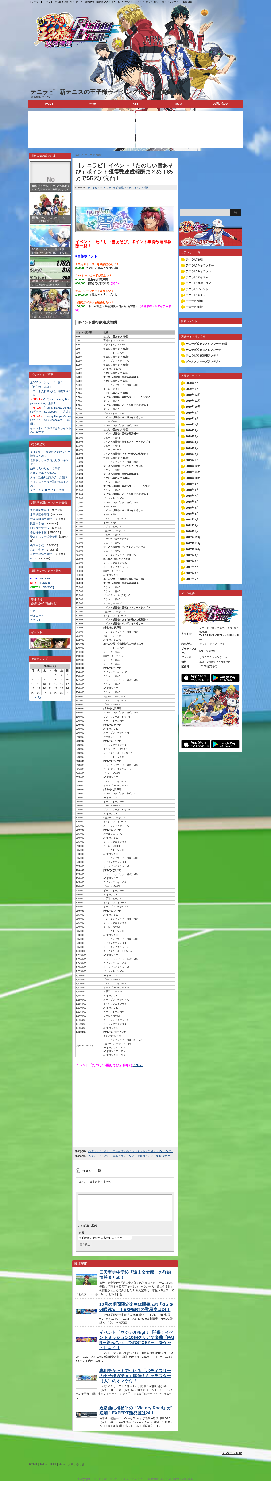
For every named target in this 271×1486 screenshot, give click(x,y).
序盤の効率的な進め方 (44, 473)
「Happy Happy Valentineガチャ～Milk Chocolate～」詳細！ (50, 419)
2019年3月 (192, 448)
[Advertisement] (50, 339)
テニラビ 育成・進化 (198, 283)
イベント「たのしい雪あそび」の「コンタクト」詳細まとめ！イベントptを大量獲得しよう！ (145, 1151)
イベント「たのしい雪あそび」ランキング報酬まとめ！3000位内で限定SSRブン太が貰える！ (146, 1156)
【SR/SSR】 (41, 578)
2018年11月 (193, 471)
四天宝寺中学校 (39, 528)
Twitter (92, 103)
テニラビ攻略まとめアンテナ (203, 349)
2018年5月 (192, 507)
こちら (138, 1065)
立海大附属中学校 (41, 519)
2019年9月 (192, 412)
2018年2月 (192, 525)
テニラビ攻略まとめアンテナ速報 (206, 343)
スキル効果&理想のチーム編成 (49, 477)
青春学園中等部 (39, 510)
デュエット (37, 615)
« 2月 (38, 697)
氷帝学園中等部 (39, 514)
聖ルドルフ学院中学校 (44, 536)
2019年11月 (193, 400)
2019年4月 (192, 442)
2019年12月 (193, 394)
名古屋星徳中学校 (41, 554)
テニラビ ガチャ (196, 295)
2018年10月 (193, 478)
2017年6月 (192, 573)
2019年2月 (192, 454)
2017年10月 (193, 549)
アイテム (129, 187)
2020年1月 (192, 388)
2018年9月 (192, 483)
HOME (49, 103)
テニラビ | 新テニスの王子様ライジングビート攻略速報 (105, 92)
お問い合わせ (221, 103)
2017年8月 (192, 561)
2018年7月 (192, 495)
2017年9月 (192, 555)
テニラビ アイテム (197, 277)
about (178, 103)
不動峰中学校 (38, 532)
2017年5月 (192, 579)
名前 (81, 1237)
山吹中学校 (37, 545)
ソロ (33, 611)
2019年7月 (192, 424)
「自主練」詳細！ (41, 386)
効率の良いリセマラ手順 (45, 468)
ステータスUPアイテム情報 (47, 490)
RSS (135, 103)
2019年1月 (192, 460)
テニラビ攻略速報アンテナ (202, 355)
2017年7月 (192, 567)
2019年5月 (192, 436)
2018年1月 (192, 531)
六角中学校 (37, 549)
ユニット (35, 620)
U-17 (33, 558)
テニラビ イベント (97, 187)
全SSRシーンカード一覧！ (46, 382)
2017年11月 (193, 543)
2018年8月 (192, 489)
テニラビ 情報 (116, 187)
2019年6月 (192, 430)
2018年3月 (192, 519)
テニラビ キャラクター (200, 265)
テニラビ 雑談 (194, 306)
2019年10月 (193, 406)
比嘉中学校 (37, 523)
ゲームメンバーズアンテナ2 (203, 361)
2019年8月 (192, 418)
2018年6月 (192, 501)
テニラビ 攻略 (194, 259)
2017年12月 (193, 537)
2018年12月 (193, 466)
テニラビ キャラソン (198, 271)
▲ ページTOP (232, 1458)
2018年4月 (192, 513)
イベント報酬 (141, 187)
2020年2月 (192, 383)
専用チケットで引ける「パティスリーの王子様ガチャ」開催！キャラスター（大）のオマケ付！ (135, 1380)
